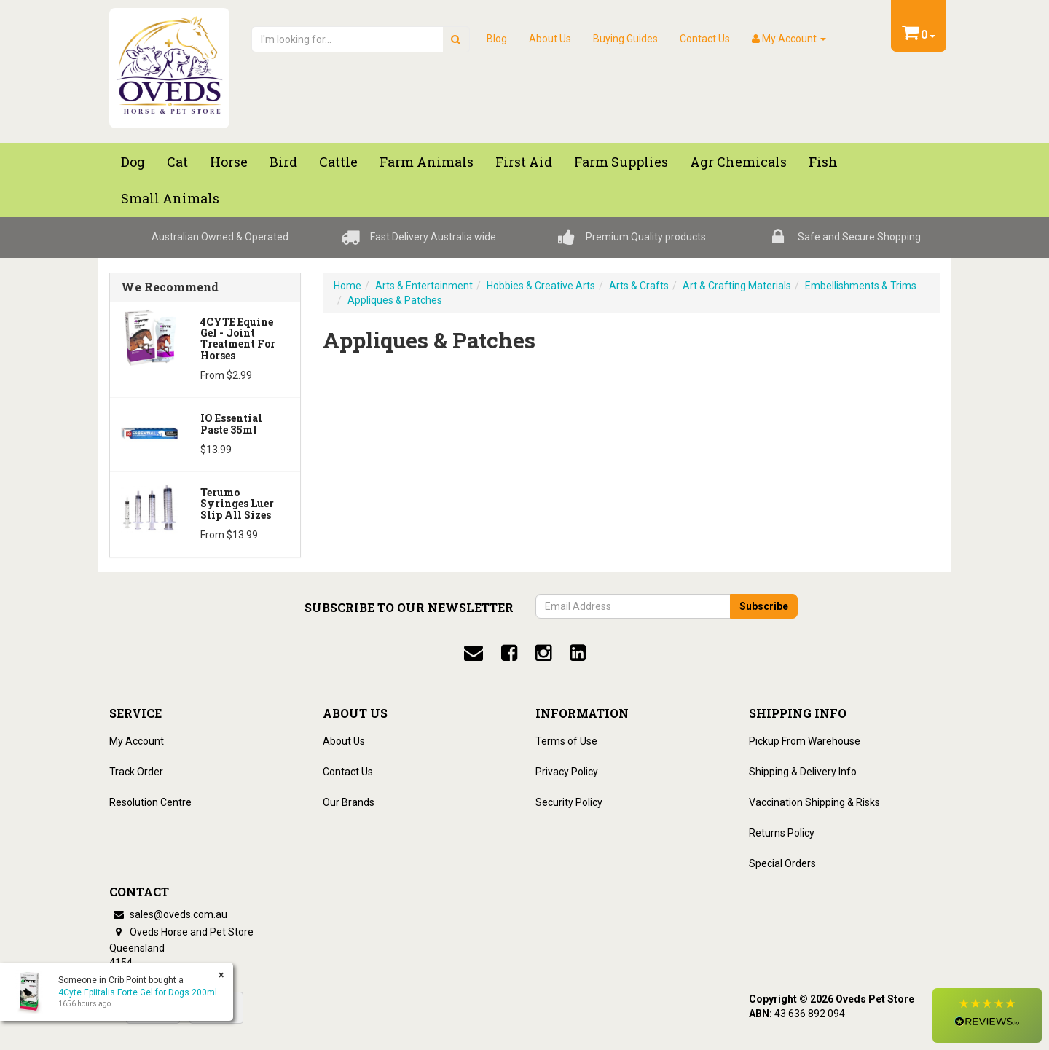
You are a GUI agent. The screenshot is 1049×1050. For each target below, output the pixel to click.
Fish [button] (823, 162)
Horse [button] (229, 162)
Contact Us (705, 38)
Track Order (136, 771)
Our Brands (348, 802)
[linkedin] (577, 653)
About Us (550, 38)
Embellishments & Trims (860, 285)
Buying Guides (625, 38)
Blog (497, 38)
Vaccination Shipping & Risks (814, 802)
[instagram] (543, 653)
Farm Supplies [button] (621, 162)
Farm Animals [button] (427, 162)
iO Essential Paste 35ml (231, 423)
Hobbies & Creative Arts (541, 285)
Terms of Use (566, 741)
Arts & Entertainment (424, 285)
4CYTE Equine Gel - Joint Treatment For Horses (237, 338)
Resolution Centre (150, 802)
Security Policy (568, 802)
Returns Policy (781, 833)
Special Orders (782, 863)
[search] (455, 39)
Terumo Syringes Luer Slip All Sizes (237, 503)
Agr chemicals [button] (738, 162)
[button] (987, 1015)
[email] (473, 653)
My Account (136, 741)
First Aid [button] (523, 162)
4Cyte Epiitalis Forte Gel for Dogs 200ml (137, 992)
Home (347, 285)
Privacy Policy (566, 771)
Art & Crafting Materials (737, 285)
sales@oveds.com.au (168, 914)
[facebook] (509, 653)
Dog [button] (133, 162)
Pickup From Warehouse (804, 741)
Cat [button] (177, 162)
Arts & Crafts (639, 285)
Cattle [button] (338, 162)
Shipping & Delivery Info (803, 771)
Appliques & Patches (394, 300)
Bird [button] (283, 162)
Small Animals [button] (170, 198)
